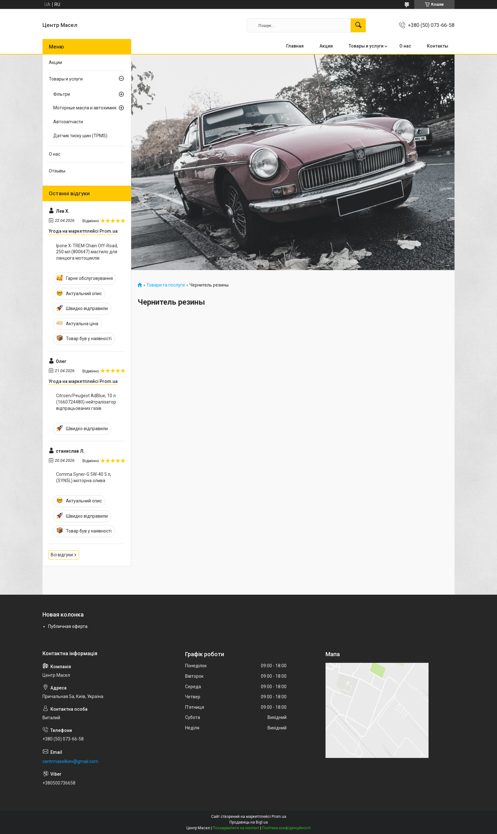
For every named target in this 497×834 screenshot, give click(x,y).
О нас (405, 45)
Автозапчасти (68, 121)
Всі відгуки (62, 554)
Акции (326, 45)
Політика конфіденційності (286, 828)
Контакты (437, 45)
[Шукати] (358, 25)
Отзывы (57, 170)
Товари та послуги (165, 285)
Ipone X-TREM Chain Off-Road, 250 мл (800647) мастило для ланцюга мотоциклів (87, 252)
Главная (295, 45)
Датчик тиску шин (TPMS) (80, 135)
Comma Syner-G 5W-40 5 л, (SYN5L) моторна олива (83, 477)
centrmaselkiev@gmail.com (70, 761)
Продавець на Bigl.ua (248, 822)
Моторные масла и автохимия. (85, 107)
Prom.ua (279, 816)
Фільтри (61, 94)
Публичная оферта (67, 626)
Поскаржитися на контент (236, 828)
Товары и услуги (366, 45)
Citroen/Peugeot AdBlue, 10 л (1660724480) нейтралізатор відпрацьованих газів (86, 402)
